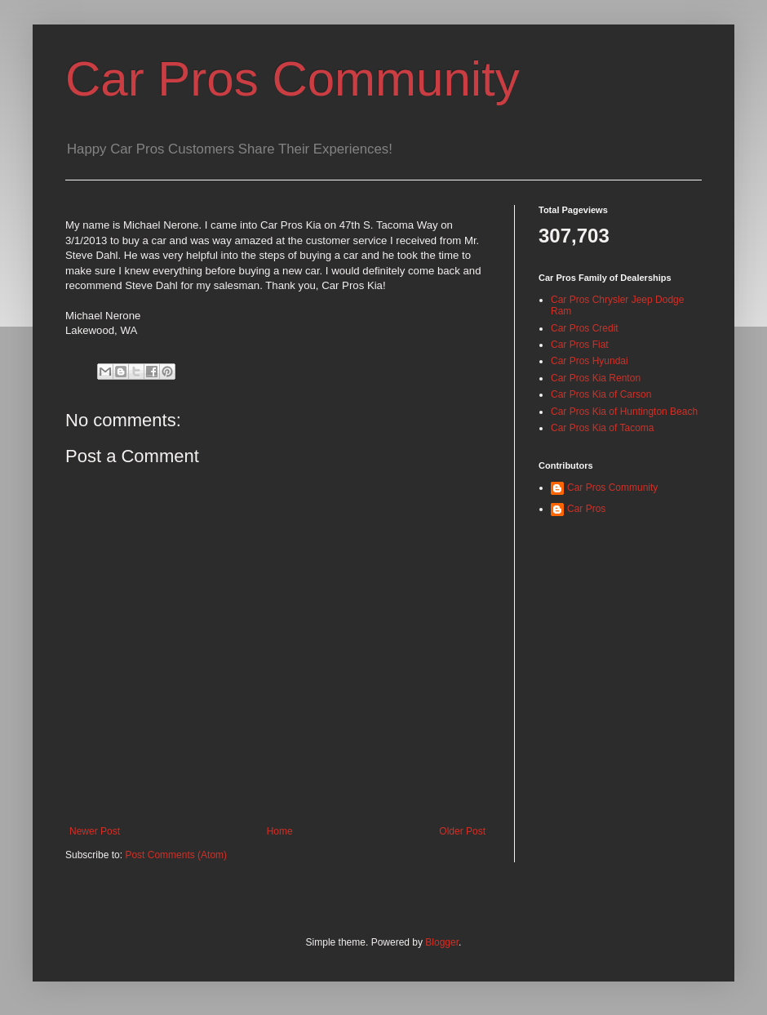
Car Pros (586, 508)
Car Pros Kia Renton (596, 378)
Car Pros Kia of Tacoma (602, 428)
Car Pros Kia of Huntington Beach (624, 411)
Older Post (462, 831)
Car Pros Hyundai (589, 361)
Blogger (442, 942)
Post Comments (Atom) (176, 855)
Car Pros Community (292, 78)
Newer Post (94, 831)
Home (280, 831)
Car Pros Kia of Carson (601, 394)
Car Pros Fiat (580, 344)
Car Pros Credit (584, 328)
